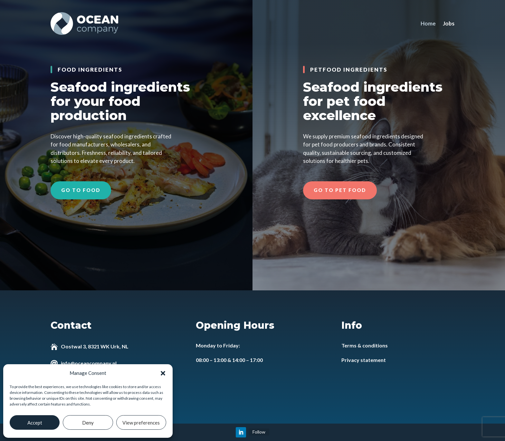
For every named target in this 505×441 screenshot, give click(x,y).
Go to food (80, 190)
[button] (163, 373)
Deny (88, 423)
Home (428, 23)
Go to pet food (340, 190)
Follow (258, 432)
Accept (34, 423)
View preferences (141, 423)
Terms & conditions (364, 345)
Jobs (448, 23)
